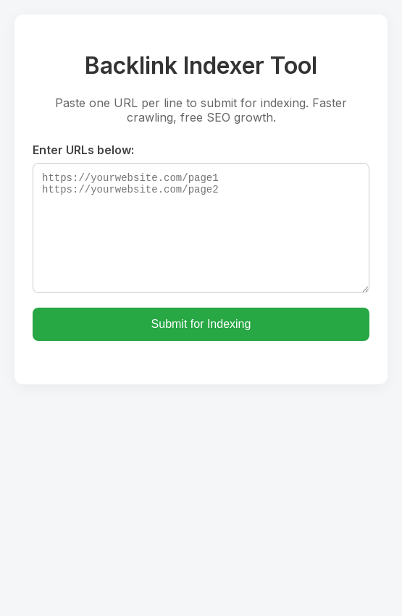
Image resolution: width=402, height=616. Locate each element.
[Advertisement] (201, 493)
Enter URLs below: (83, 150)
